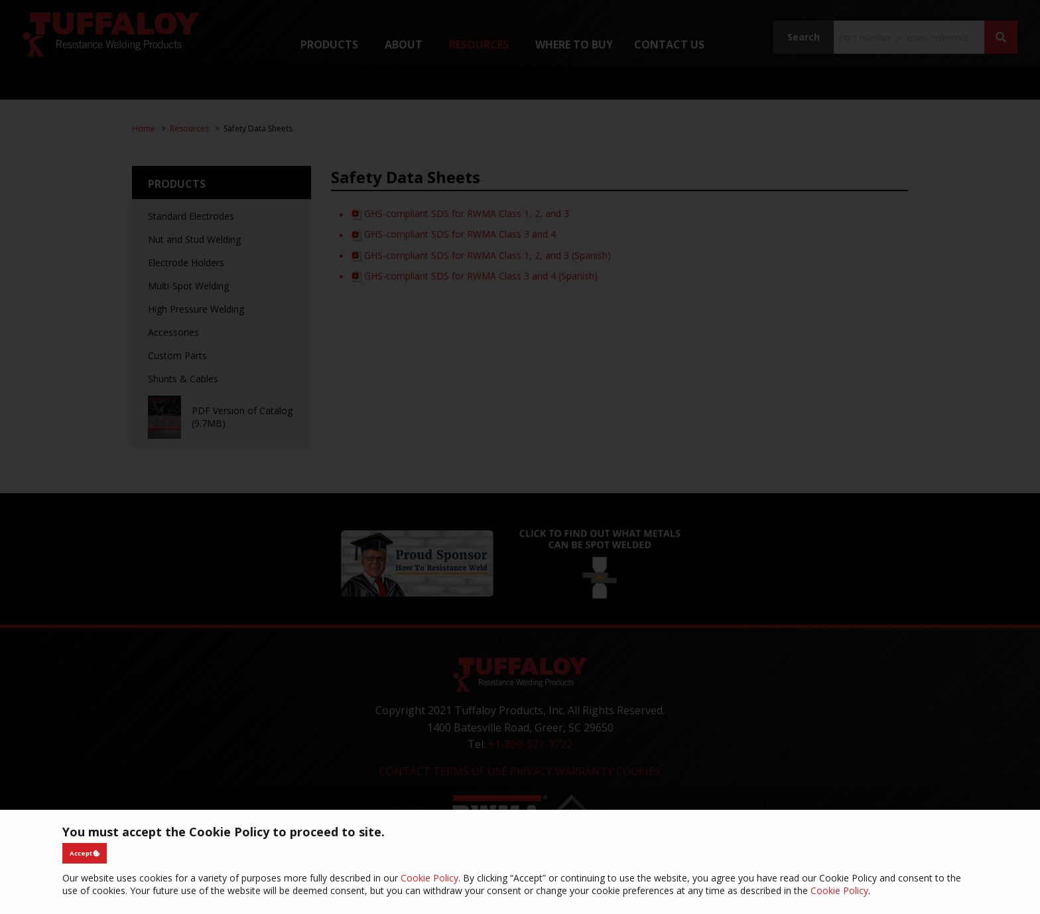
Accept (85, 853)
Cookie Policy (429, 878)
